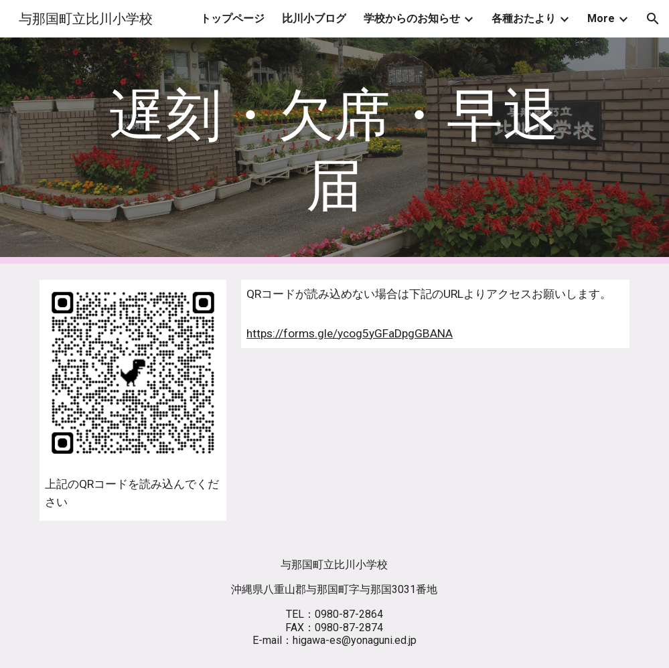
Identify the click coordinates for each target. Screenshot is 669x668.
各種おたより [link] (524, 18)
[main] (334, 150)
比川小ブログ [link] (314, 18)
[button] (653, 19)
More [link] (601, 18)
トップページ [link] (232, 18)
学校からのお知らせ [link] (412, 18)
